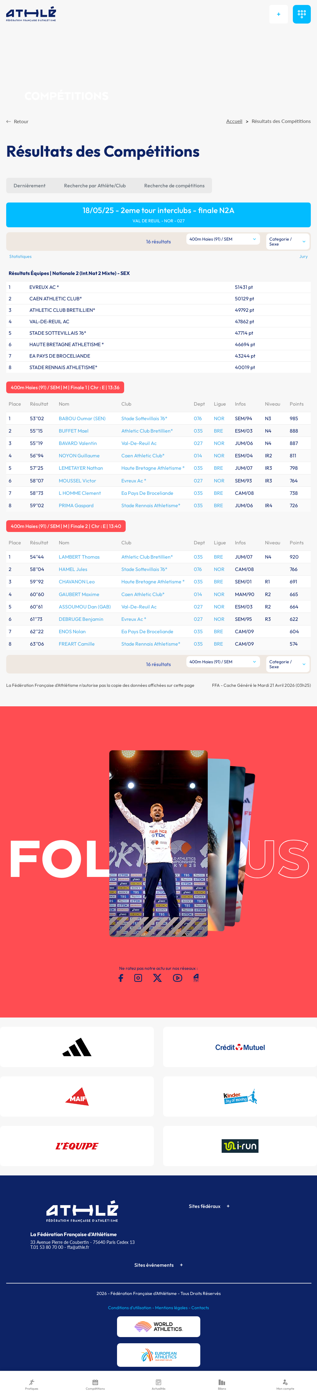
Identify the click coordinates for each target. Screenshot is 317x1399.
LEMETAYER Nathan (81, 468)
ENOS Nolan (72, 631)
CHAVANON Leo (77, 581)
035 (198, 431)
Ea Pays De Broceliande (147, 493)
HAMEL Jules (73, 569)
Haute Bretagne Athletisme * (153, 468)
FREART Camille (77, 644)
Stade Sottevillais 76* (144, 418)
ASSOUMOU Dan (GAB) (85, 607)
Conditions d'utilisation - (131, 1307)
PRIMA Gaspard (76, 505)
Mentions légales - (173, 1307)
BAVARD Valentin (78, 443)
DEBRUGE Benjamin (81, 619)
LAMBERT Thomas (79, 557)
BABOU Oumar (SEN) (82, 418)
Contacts (200, 1307)
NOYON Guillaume (79, 455)
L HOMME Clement (80, 493)
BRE (218, 431)
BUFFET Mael (74, 431)
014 (198, 455)
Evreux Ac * (133, 480)
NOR (219, 418)
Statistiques (20, 256)
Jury (303, 256)
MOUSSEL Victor (77, 480)
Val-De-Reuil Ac (139, 443)
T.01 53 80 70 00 (46, 1247)
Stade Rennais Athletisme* (150, 505)
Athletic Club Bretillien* (147, 431)
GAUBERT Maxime (79, 594)
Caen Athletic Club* (143, 455)
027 (198, 443)
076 (198, 418)
